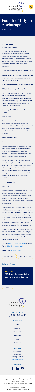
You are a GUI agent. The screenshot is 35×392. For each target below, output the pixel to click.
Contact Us (17, 343)
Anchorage (13, 250)
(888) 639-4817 (17, 315)
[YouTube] (22, 368)
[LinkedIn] (17, 368)
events (8, 78)
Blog (19, 250)
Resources (17, 335)
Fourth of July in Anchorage (17, 243)
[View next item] (11, 287)
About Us (17, 328)
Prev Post (9, 256)
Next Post (25, 256)
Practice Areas (17, 332)
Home (17, 324)
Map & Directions (17, 359)
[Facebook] (12, 368)
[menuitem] (8, 390)
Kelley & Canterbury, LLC (15, 246)
